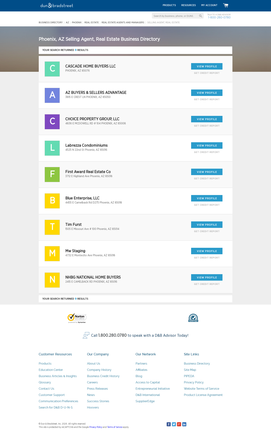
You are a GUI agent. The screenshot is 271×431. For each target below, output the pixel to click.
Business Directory (197, 363)
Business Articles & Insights (58, 376)
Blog (139, 376)
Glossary (45, 382)
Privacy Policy (194, 382)
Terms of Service (114, 427)
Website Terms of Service (201, 388)
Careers (92, 382)
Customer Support (52, 395)
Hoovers (93, 407)
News (91, 395)
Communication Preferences (58, 401)
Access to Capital (148, 382)
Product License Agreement (203, 395)
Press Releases (97, 388)
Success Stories (98, 401)
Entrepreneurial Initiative (153, 388)
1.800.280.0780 (112, 335)
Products (45, 363)
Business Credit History (103, 376)
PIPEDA (189, 376)
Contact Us (46, 388)
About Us (93, 363)
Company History (99, 370)
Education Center (51, 370)
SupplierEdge (145, 401)
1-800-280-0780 (219, 17)
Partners (141, 363)
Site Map (190, 370)
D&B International (148, 395)
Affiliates (141, 370)
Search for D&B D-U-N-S (56, 407)
